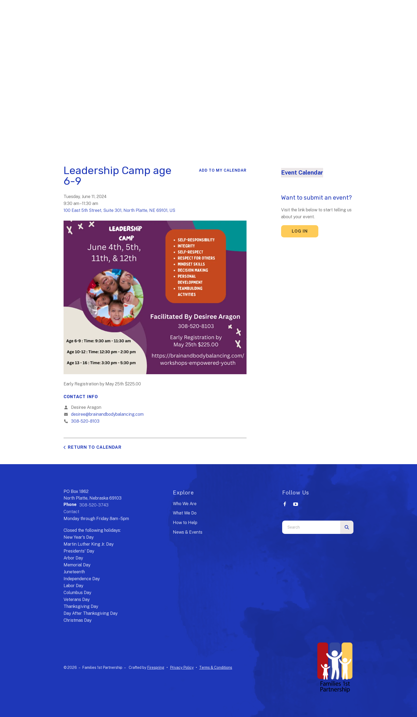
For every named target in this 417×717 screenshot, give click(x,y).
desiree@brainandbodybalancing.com (107, 414)
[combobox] (311, 527)
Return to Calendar (95, 447)
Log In (300, 231)
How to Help (185, 522)
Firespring (155, 667)
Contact (71, 511)
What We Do (185, 513)
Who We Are (185, 503)
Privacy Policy (182, 667)
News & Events (187, 532)
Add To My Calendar (223, 170)
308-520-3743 (94, 505)
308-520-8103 (85, 421)
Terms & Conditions (215, 667)
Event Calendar (302, 172)
